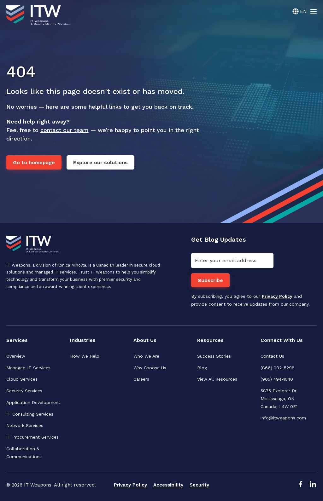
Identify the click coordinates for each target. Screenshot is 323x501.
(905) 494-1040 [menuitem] (277, 379)
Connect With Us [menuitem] (282, 340)
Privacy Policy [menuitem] (130, 485)
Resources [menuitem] (210, 340)
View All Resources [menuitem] (217, 379)
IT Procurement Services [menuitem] (32, 437)
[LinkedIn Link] (313, 486)
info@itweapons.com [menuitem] (283, 418)
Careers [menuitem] (141, 379)
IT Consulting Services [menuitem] (29, 414)
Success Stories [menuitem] (214, 356)
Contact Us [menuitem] (272, 356)
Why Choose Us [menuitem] (149, 367)
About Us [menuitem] (145, 340)
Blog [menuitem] (202, 367)
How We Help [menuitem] (84, 356)
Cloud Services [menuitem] (22, 379)
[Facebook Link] (300, 486)
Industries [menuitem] (83, 340)
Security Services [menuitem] (24, 390)
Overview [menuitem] (15, 356)
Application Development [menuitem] (33, 402)
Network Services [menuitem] (24, 425)
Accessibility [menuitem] (168, 485)
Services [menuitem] (17, 340)
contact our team (64, 130)
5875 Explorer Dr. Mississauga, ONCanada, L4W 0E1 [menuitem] (280, 398)
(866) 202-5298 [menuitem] (278, 367)
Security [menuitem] (199, 485)
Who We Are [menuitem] (146, 356)
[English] (300, 11)
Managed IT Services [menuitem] (28, 367)
